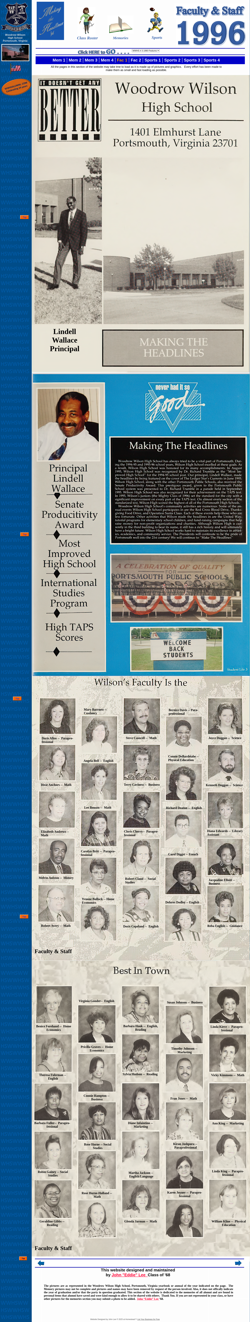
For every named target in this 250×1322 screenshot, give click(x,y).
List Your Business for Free (148, 1319)
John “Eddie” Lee (148, 1298)
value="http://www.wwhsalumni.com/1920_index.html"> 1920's (146, 50)
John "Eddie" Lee (130, 1275)
